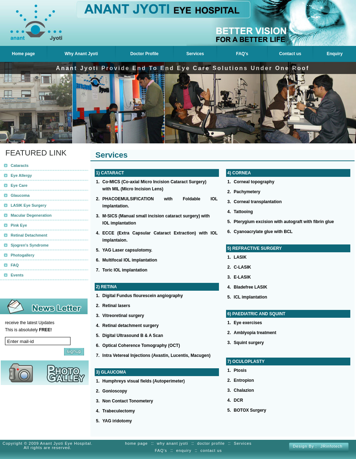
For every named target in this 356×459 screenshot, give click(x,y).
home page (136, 443)
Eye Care (19, 185)
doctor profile (211, 443)
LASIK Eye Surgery (28, 205)
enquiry (184, 450)
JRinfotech (331, 446)
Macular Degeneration (31, 215)
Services (195, 53)
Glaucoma (20, 195)
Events (17, 275)
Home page (23, 53)
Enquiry (335, 53)
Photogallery (23, 255)
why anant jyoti (172, 443)
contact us (211, 450)
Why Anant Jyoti (81, 53)
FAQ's (242, 53)
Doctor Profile (144, 53)
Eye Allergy (21, 175)
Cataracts (19, 165)
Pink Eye (19, 225)
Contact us (290, 53)
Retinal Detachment (29, 235)
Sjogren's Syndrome (30, 245)
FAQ (15, 265)
